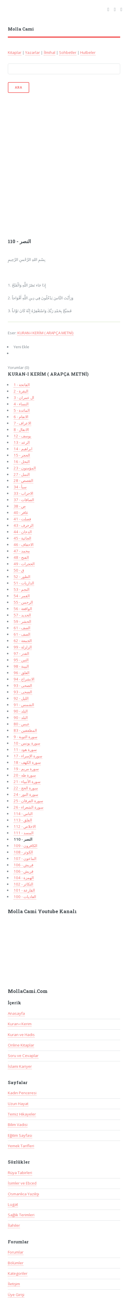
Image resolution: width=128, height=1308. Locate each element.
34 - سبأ (20, 486)
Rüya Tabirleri (20, 1172)
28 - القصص (23, 480)
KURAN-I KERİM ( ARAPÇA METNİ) (45, 332)
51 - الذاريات (24, 583)
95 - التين (21, 659)
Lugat (13, 1204)
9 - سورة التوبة (25, 736)
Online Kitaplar (21, 1045)
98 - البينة (21, 666)
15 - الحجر (22, 455)
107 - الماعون (25, 858)
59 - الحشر (22, 621)
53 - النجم (22, 589)
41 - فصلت (22, 519)
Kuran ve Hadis (21, 1034)
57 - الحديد (22, 615)
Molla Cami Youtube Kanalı (42, 911)
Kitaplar (14, 52)
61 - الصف (22, 627)
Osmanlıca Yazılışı (23, 1193)
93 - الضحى (23, 685)
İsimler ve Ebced (22, 1183)
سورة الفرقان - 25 (28, 800)
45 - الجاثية (22, 538)
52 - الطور (22, 576)
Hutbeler (88, 52)
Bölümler (15, 1262)
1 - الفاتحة (22, 384)
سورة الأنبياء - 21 (27, 781)
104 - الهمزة (24, 877)
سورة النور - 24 (26, 794)
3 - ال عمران (24, 397)
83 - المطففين (25, 730)
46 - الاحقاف (24, 544)
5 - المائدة (22, 410)
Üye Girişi (16, 1294)
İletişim (14, 1283)
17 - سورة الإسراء (28, 756)
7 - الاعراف (22, 423)
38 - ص (20, 506)
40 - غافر (21, 512)
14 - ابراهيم (23, 448)
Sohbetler (67, 52)
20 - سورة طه (25, 775)
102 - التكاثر (23, 884)
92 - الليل (21, 698)
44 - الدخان (23, 531)
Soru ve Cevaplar (23, 1055)
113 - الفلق (23, 820)
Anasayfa (16, 1013)
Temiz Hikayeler (22, 1114)
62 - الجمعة (23, 640)
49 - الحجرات (24, 563)
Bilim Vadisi (18, 1124)
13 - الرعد (22, 442)
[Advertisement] (64, 165)
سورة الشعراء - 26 (28, 807)
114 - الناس (23, 813)
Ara (18, 87)
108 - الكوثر (23, 852)
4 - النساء (21, 403)
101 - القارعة (24, 890)
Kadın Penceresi (22, 1092)
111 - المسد (24, 832)
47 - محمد (22, 551)
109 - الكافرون (25, 845)
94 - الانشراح (24, 679)
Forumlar (15, 1252)
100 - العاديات (25, 896)
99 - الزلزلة (23, 647)
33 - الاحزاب (23, 493)
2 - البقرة (21, 391)
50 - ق (19, 570)
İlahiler (14, 1225)
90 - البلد (21, 711)
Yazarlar (32, 52)
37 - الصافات (24, 499)
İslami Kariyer (20, 1066)
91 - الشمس (24, 704)
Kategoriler (18, 1273)
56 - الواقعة (23, 608)
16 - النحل (22, 461)
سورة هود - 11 (25, 749)
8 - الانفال (21, 429)
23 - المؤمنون (25, 468)
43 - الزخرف (24, 525)
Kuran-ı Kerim (20, 1023)
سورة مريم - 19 (26, 768)
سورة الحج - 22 (26, 788)
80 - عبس (22, 724)
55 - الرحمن (23, 602)
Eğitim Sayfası (20, 1135)
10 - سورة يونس (27, 743)
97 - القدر (21, 653)
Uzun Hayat (18, 1103)
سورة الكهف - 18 (27, 762)
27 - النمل (22, 474)
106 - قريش (23, 864)
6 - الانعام (21, 416)
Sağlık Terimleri (21, 1214)
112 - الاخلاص (25, 826)
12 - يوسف (22, 436)
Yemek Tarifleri (21, 1145)
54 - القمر (22, 595)
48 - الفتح (21, 557)
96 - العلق (22, 672)
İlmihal (49, 52)
